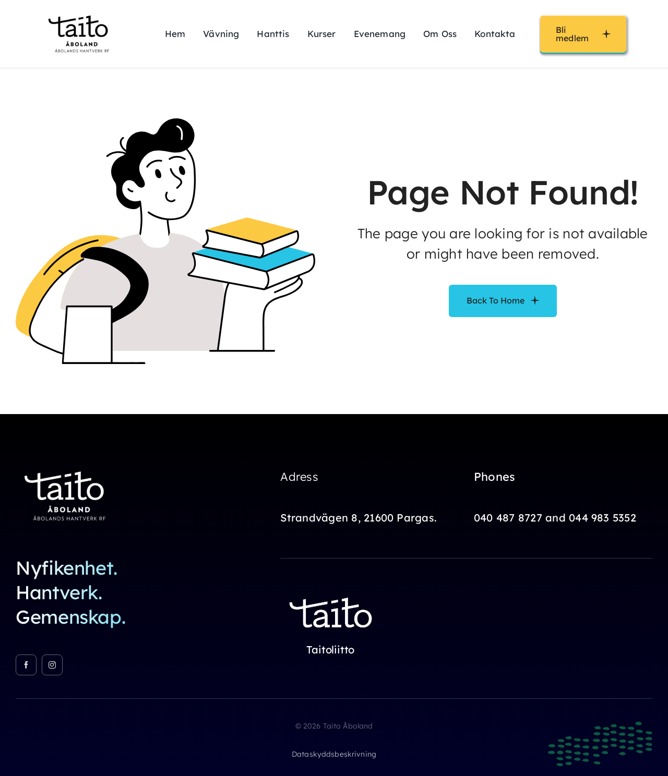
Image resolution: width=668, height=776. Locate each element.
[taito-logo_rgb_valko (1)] (332, 592)
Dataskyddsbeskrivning (334, 754)
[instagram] (52, 664)
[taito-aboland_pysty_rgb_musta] (81, 12)
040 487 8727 (508, 517)
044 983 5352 (602, 517)
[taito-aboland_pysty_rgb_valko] (68, 466)
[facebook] (26, 664)
